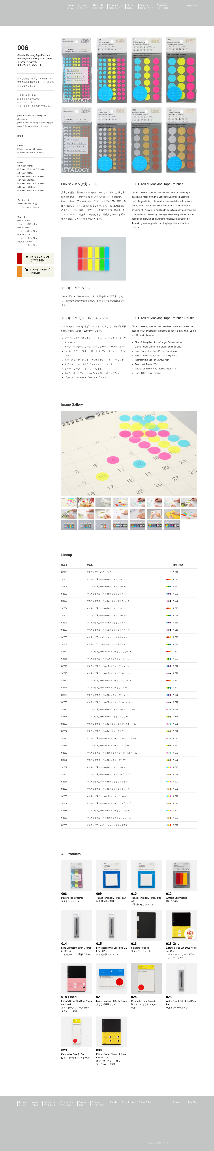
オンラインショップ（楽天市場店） (39, 259)
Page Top (192, 1102)
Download (114, 1102)
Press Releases (129, 1102)
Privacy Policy (145, 1102)
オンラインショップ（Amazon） (39, 271)
